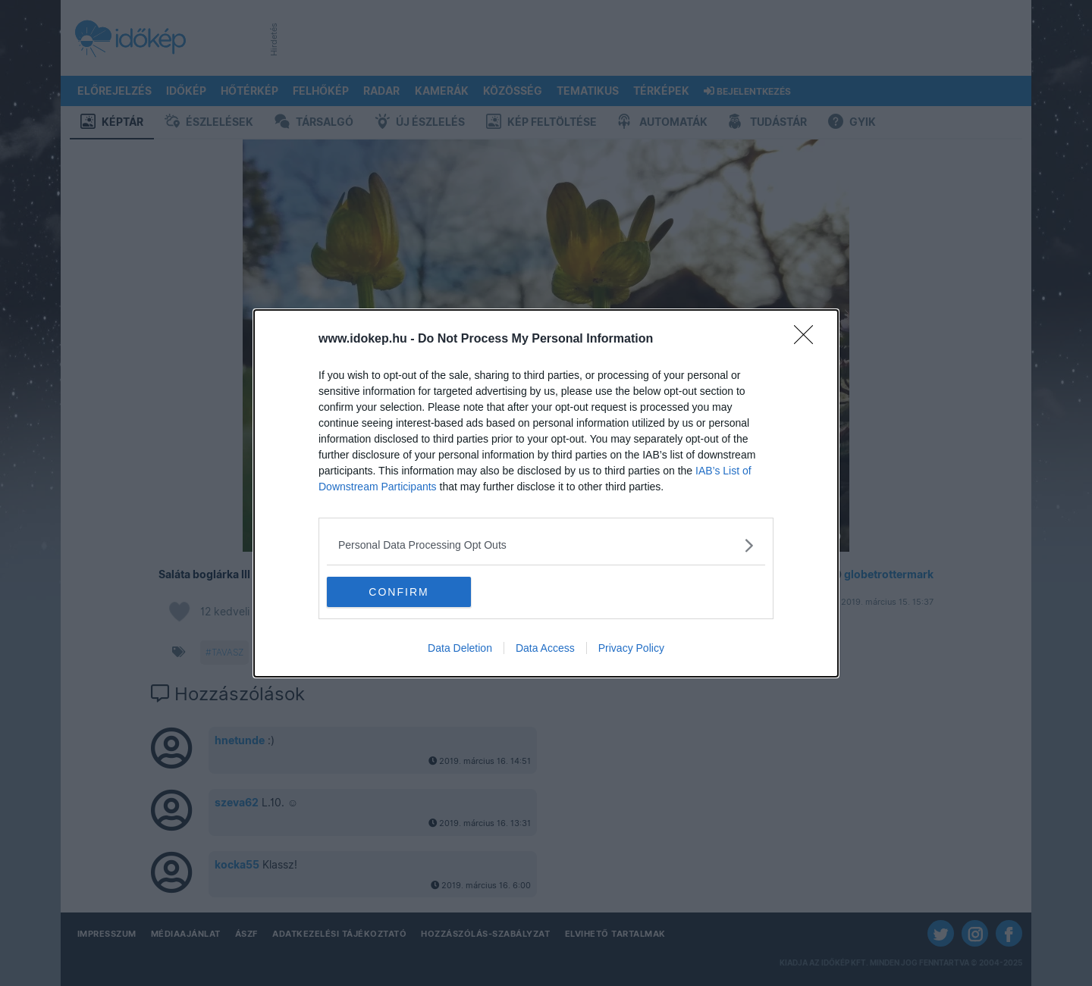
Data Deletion (460, 648)
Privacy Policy (631, 648)
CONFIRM (398, 591)
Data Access (545, 648)
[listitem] (546, 545)
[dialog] (546, 493)
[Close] (808, 339)
